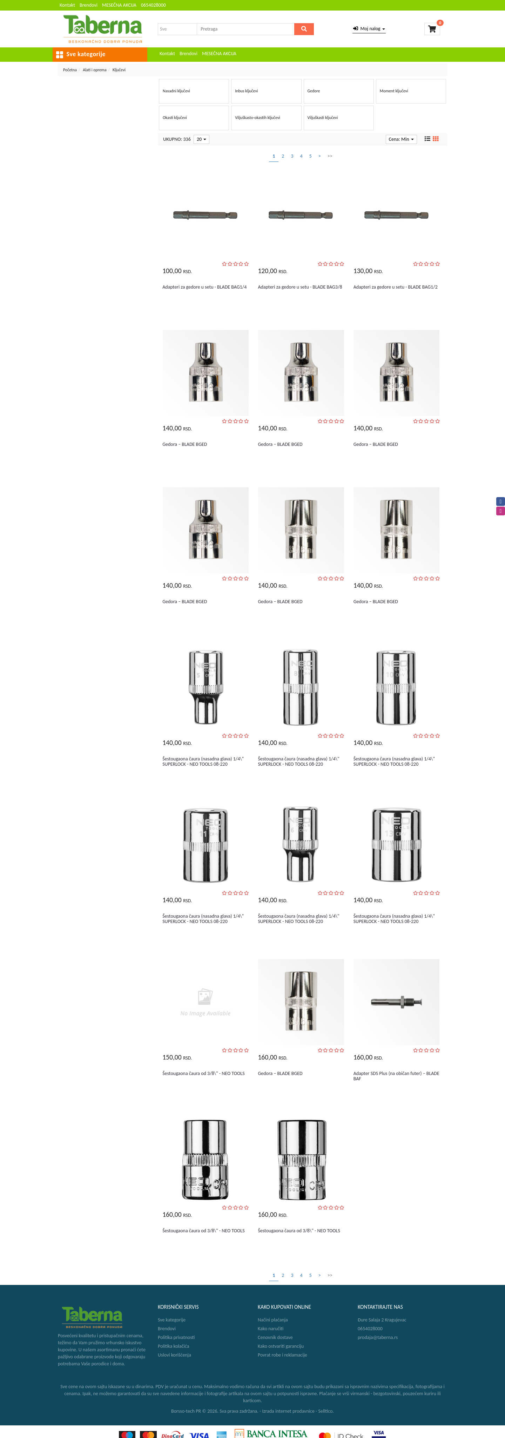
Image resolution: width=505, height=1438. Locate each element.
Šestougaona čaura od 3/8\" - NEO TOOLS (203, 1073)
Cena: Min (401, 139)
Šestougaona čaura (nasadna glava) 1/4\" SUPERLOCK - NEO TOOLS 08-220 (203, 761)
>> (330, 156)
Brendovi (88, 5)
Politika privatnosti (176, 1337)
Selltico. (326, 1411)
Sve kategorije (172, 1320)
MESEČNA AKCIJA (119, 5)
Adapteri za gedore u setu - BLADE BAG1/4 (204, 287)
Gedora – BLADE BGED (184, 444)
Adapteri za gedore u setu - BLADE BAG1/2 (396, 287)
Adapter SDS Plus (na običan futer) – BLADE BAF (396, 1076)
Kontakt (67, 5)
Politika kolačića (173, 1346)
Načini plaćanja (273, 1320)
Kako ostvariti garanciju (281, 1346)
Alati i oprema (95, 69)
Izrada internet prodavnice (288, 1411)
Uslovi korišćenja (174, 1355)
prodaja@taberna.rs (378, 1337)
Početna (70, 69)
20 (201, 139)
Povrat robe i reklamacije (282, 1355)
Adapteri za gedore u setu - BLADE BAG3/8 (300, 287)
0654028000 (153, 5)
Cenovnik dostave (275, 1337)
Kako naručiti (270, 1329)
